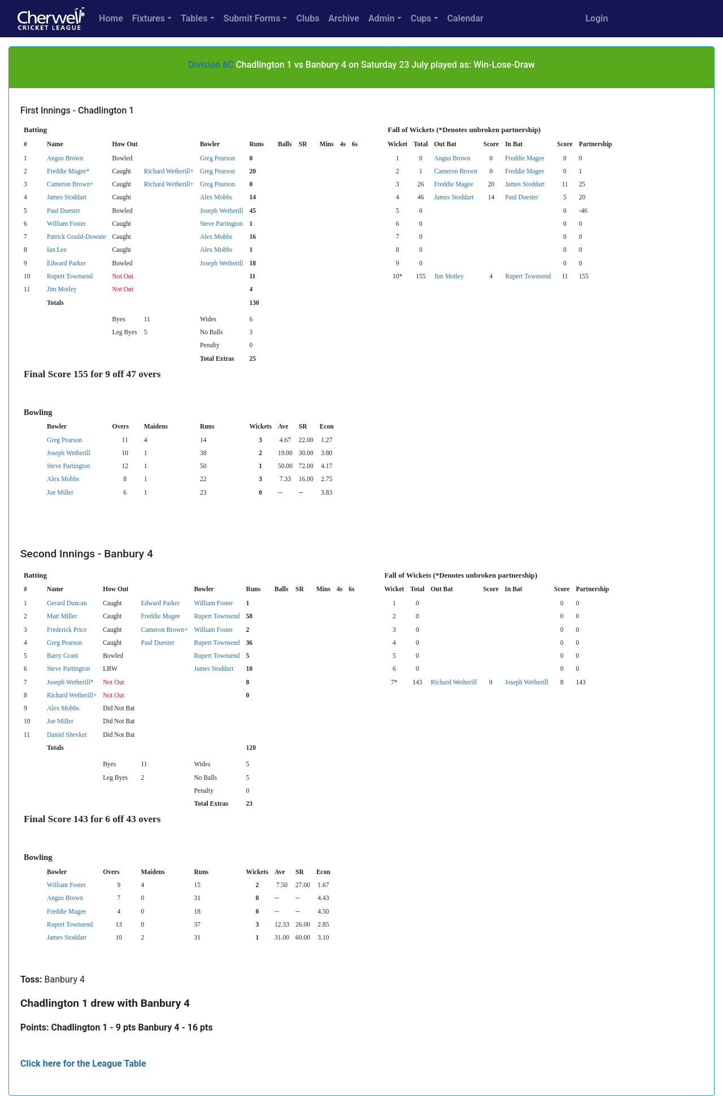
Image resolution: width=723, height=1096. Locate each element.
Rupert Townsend (70, 276)
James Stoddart (525, 184)
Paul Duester (521, 197)
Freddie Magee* (68, 171)
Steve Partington (221, 223)
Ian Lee (57, 249)
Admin (381, 18)
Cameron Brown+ (70, 184)
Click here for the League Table (83, 1063)
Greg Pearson (217, 158)
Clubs (307, 18)
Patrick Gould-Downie (76, 236)
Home (111, 18)
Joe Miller (60, 492)
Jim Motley (449, 276)
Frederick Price (67, 629)
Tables (194, 18)
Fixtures (148, 18)
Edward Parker (66, 263)
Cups (421, 18)
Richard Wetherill (454, 682)
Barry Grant (62, 655)
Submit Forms (252, 18)
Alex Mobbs (216, 197)
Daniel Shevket (67, 734)
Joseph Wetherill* (70, 682)
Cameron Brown (455, 171)
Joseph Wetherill (221, 210)
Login (596, 18)
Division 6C (210, 64)
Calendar (465, 18)
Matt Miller (62, 616)
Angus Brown (65, 158)
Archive (343, 18)
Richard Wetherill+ (169, 171)
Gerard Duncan (67, 603)
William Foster (66, 223)
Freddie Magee (524, 158)
